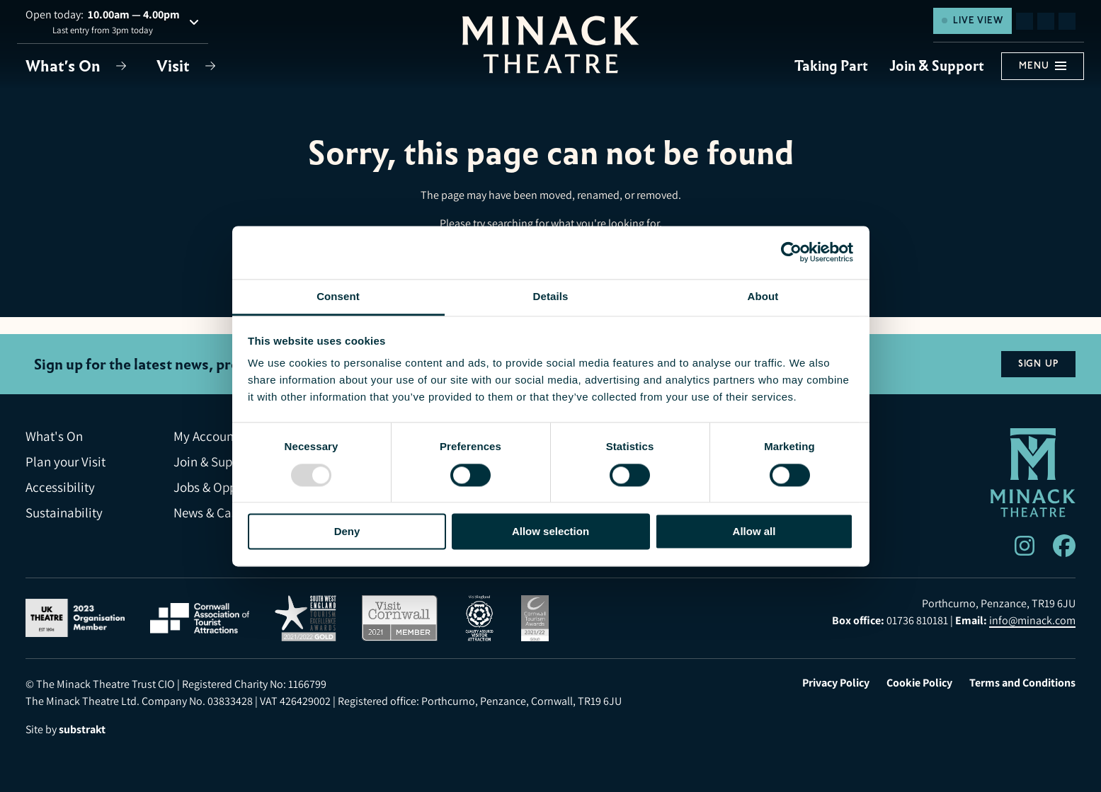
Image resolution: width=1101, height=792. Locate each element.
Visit (174, 66)
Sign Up (1038, 363)
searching (510, 223)
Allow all (754, 531)
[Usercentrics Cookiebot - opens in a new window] (791, 252)
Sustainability (64, 513)
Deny (347, 531)
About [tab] (763, 296)
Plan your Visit (65, 462)
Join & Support (936, 65)
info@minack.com (1032, 620)
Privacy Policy (835, 683)
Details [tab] (551, 296)
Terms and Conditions (1022, 683)
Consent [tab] (338, 296)
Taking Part (831, 65)
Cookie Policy (919, 683)
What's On (64, 66)
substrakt (82, 729)
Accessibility (60, 487)
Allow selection (550, 531)
